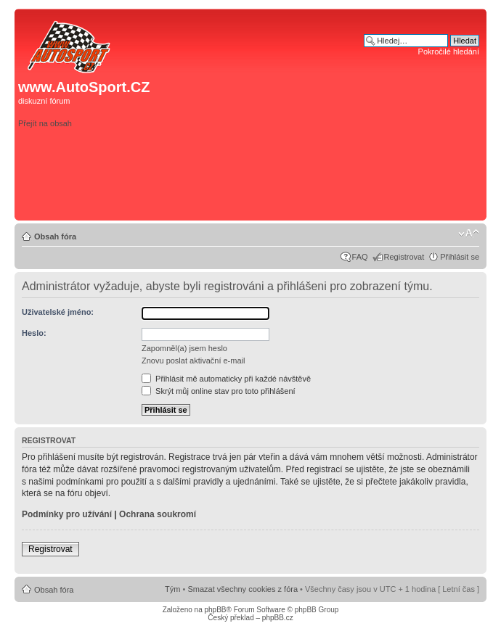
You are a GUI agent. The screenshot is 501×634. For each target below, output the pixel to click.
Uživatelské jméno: (58, 312)
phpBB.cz (277, 618)
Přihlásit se (459, 256)
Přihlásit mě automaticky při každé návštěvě (226, 378)
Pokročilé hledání (448, 51)
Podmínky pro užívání (67, 514)
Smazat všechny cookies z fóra (242, 589)
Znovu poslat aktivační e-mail (193, 360)
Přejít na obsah (45, 123)
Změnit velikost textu (468, 233)
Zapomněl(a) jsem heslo (184, 348)
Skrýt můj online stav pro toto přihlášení (219, 391)
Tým (172, 589)
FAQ (360, 256)
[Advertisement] (364, 142)
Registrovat (404, 256)
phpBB (215, 610)
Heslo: (34, 333)
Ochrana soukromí (157, 514)
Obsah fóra (55, 236)
